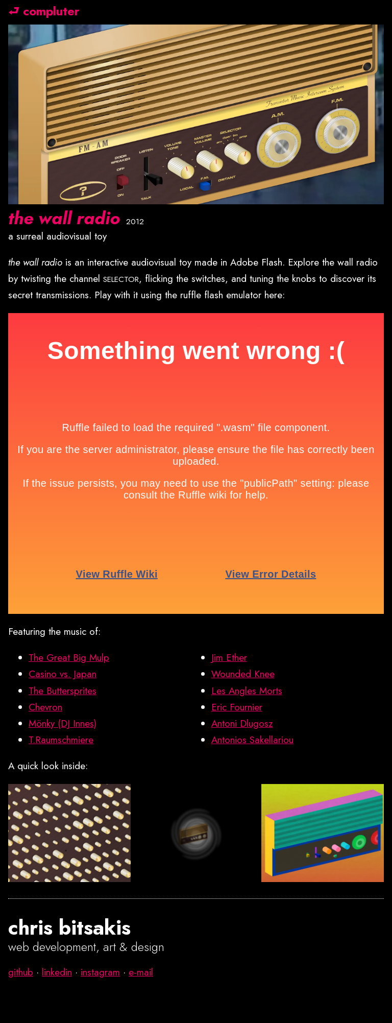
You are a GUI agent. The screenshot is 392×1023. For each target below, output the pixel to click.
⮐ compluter (44, 11)
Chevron (45, 707)
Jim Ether (229, 657)
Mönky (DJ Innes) (62, 723)
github (20, 972)
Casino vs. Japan (62, 674)
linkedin (57, 972)
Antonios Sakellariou (252, 740)
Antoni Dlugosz (242, 723)
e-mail (141, 972)
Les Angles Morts (246, 691)
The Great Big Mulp (69, 657)
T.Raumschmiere (61, 740)
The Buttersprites (62, 691)
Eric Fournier (236, 707)
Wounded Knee (243, 674)
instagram (100, 972)
